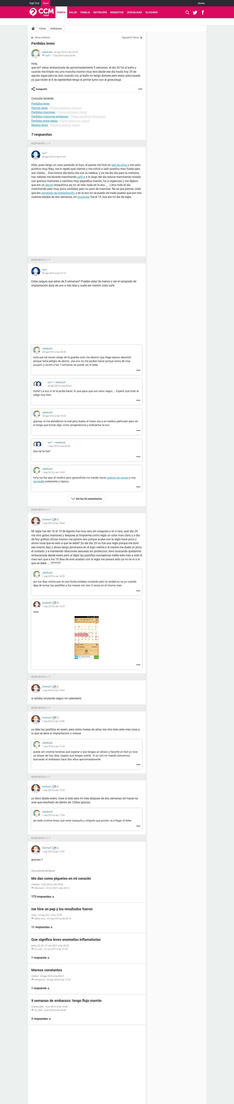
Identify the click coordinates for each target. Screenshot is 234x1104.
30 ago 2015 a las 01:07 (54, 156)
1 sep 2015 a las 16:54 (53, 690)
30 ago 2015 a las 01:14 (54, 273)
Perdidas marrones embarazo (49, 116)
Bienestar (117, 12)
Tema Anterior (42, 37)
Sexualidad (134, 12)
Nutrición (100, 12)
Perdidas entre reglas (44, 121)
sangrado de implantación (57, 193)
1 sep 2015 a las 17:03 (53, 790)
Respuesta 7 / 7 (40, 838)
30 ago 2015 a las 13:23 (54, 415)
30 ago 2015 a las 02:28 (54, 352)
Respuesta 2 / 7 (40, 259)
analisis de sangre (118, 477)
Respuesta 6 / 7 (40, 776)
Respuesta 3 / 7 (40, 509)
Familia (85, 12)
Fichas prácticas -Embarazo (88, 116)
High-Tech (34, 3)
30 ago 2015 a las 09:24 (59, 385)
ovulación (83, 197)
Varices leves (39, 108)
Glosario (152, 12)
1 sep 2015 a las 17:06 (53, 815)
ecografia (38, 481)
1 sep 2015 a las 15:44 (53, 523)
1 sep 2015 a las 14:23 (53, 472)
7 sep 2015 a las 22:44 (64, 55)
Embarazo (56, 28)
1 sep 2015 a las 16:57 (53, 606)
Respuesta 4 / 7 (40, 676)
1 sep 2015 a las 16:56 (53, 721)
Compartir (41, 89)
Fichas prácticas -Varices (65, 108)
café (80, 177)
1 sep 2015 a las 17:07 (53, 851)
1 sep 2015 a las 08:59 (59, 446)
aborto (49, 185)
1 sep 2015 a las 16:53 (53, 576)
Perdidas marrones (43, 112)
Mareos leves (39, 125)
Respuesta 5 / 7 (40, 707)
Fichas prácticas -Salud (72, 112)
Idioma (201, 3)
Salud (45, 3)
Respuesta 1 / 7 (40, 143)
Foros (61, 12)
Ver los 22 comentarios (89, 498)
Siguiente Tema (130, 37)
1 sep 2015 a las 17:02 (53, 746)
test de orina (119, 165)
